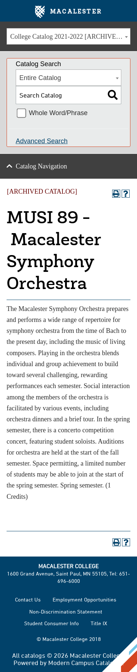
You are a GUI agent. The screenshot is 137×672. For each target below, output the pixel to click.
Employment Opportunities (84, 599)
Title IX (99, 623)
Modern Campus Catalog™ (85, 662)
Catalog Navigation (41, 166)
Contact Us (28, 599)
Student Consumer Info (51, 623)
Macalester (68, 12)
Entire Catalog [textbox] (40, 77)
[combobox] (68, 36)
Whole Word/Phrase (58, 113)
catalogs (33, 655)
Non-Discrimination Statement (65, 611)
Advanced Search (42, 141)
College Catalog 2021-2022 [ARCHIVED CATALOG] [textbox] (70, 36)
